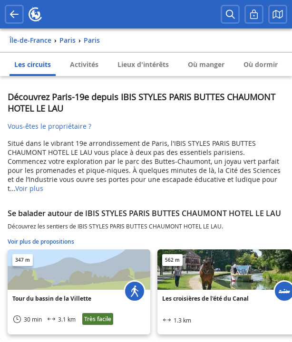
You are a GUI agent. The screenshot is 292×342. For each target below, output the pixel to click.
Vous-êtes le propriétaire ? (49, 126)
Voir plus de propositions (41, 242)
